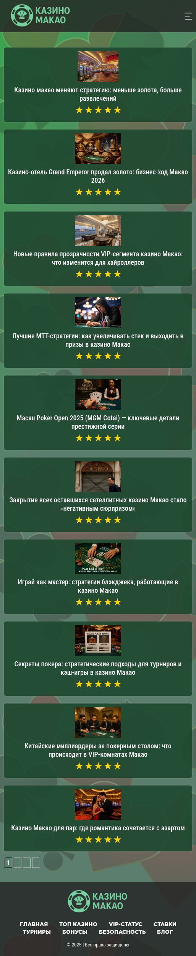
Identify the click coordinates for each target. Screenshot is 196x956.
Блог (165, 932)
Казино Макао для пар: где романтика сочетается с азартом (98, 828)
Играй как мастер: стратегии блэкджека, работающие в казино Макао (98, 586)
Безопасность (122, 932)
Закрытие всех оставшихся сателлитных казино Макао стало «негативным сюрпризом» (98, 504)
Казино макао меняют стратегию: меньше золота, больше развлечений (97, 94)
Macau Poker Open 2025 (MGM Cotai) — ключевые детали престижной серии (98, 422)
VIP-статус (125, 924)
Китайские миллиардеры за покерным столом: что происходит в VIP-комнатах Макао (98, 750)
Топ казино (78, 924)
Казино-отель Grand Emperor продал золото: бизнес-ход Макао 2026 (98, 176)
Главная (34, 924)
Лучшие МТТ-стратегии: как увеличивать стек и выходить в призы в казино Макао (97, 340)
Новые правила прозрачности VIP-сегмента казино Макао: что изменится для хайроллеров (98, 258)
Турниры (37, 932)
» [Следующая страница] (35, 862)
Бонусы (74, 932)
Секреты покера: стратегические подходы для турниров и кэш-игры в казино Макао (98, 668)
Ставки (165, 924)
